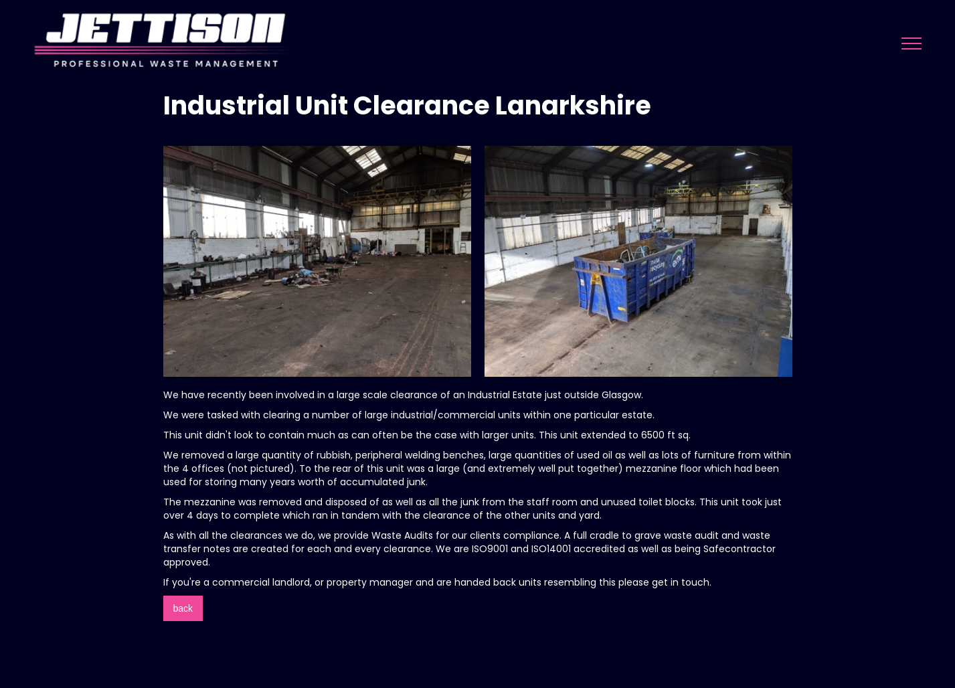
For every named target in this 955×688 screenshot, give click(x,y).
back (183, 608)
